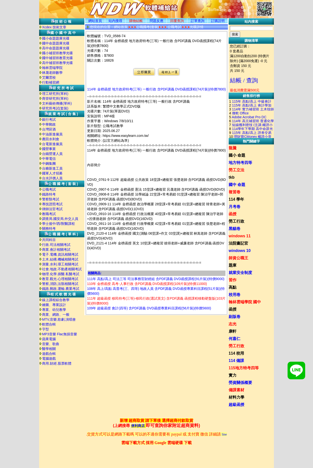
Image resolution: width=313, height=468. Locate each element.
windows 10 (240, 251)
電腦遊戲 (49, 358)
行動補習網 (50, 82)
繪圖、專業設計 (54, 305)
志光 (232, 324)
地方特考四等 (240, 163)
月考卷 (234, 207)
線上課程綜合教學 (55, 300)
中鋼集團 (49, 163)
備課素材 (236, 390)
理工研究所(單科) (55, 94)
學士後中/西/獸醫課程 (58, 224)
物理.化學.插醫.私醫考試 (60, 274)
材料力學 (236, 397)
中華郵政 (49, 124)
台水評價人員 (52, 178)
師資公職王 (238, 258)
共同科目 (49, 240)
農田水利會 (50, 139)
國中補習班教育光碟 (57, 58)
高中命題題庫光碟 (55, 48)
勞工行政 (236, 221)
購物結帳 (136, 21)
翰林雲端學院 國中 (245, 302)
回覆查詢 (177, 21)
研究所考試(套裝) (55, 108)
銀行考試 (49, 119)
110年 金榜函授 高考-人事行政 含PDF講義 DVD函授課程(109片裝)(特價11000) (147, 284)
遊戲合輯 (49, 354)
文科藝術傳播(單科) (57, 103)
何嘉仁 (234, 339)
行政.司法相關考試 (56, 245)
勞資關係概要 (240, 383)
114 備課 (236, 361)
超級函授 (236, 405)
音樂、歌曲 (50, 344)
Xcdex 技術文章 (54, 27)
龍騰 (232, 148)
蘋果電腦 (49, 339)
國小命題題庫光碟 (55, 38)
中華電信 (49, 159)
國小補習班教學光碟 (57, 53)
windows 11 (240, 236)
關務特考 (49, 228)
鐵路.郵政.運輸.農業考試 (60, 289)
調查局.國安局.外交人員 (60, 219)
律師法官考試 (52, 209)
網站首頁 (95, 21)
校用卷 (234, 295)
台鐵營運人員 (52, 154)
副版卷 (234, 317)
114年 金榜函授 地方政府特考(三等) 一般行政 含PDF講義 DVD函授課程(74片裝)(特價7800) (156, 89)
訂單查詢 (197, 21)
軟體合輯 (49, 324)
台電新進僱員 (52, 144)
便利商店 (138, 426)
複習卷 (234, 192)
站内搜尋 (115, 21)
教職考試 (49, 214)
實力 (232, 375)
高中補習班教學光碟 (57, 63)
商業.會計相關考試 (56, 249)
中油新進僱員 (52, 134)
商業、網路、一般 (55, 314)
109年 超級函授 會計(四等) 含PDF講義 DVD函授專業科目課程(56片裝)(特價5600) (149, 308)
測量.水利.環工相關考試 (60, 264)
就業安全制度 (240, 273)
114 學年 (236, 199)
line (224, 434)
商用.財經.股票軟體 (56, 363)
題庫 (232, 265)
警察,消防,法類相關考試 (60, 284)
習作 (232, 280)
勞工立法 (236, 170)
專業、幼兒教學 (54, 310)
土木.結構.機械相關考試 (60, 259)
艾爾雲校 (49, 77)
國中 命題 (237, 185)
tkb (232, 177)
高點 (232, 287)
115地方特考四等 (244, 368)
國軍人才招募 (52, 173)
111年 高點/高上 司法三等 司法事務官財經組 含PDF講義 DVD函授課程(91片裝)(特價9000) (155, 279)
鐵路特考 (49, 194)
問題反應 (156, 21)
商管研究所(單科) (55, 98)
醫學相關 (49, 349)
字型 (45, 329)
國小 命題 (237, 155)
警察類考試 (50, 199)
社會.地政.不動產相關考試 (62, 269)
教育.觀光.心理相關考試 (60, 279)
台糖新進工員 (52, 168)
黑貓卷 (234, 229)
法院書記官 (238, 243)
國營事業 (49, 149)
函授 (232, 214)
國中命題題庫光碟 (55, 43)
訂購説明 (218, 21)
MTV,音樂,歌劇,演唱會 (59, 319)
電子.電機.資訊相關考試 (60, 254)
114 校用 (236, 353)
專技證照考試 (52, 204)
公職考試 (49, 189)
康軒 (232, 331)
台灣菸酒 (49, 129)
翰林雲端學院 (52, 68)
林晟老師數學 (52, 73)
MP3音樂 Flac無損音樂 (59, 334)
